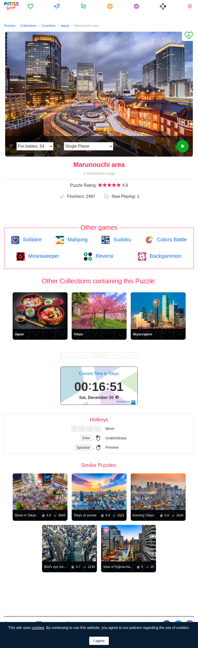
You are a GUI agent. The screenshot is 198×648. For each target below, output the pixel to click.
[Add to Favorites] (187, 36)
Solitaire (31, 239)
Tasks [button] (110, 6)
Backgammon (165, 256)
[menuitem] (31, 6)
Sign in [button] (190, 6)
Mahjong (76, 239)
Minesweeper (43, 256)
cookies (38, 628)
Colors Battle (171, 239)
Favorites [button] (31, 6)
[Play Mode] (88, 146)
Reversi (103, 256)
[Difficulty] (34, 146)
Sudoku (121, 239)
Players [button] (84, 6)
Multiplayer (57, 6)
